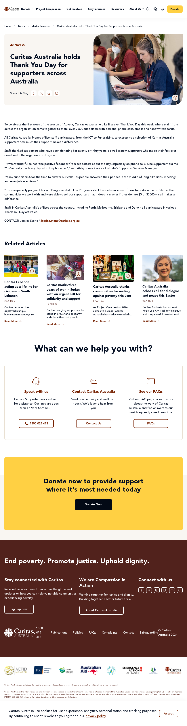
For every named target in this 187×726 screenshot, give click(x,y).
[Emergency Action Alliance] (132, 670)
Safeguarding (149, 632)
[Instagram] (57, 93)
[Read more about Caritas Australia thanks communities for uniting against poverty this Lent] (101, 321)
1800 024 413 (38, 633)
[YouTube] (172, 590)
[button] (27, 9)
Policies (78, 632)
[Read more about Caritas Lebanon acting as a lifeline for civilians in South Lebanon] (13, 321)
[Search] (147, 9)
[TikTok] (180, 590)
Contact (128, 632)
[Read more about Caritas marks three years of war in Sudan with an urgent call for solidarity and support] (55, 324)
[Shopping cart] (162, 9)
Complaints (109, 632)
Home (7, 26)
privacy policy (95, 716)
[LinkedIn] (49, 93)
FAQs (92, 632)
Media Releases (41, 26)
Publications (59, 632)
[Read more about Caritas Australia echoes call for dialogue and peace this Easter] (151, 321)
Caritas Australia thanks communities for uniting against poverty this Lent (112, 291)
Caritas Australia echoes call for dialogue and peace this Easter (160, 291)
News (21, 26)
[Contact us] (155, 9)
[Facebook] (34, 93)
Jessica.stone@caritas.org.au (60, 221)
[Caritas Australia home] (11, 9)
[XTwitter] (41, 93)
